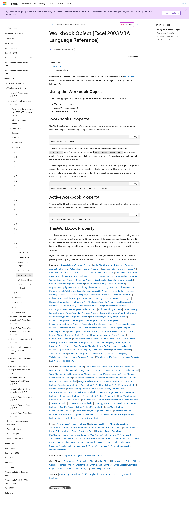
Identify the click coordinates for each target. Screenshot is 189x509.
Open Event (117, 431)
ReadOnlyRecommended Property (83, 331)
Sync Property (80, 346)
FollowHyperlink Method (60, 377)
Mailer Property (89, 309)
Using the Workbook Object (168, 29)
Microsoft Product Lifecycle (76, 11)
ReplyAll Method (107, 395)
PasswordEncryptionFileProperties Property (69, 316)
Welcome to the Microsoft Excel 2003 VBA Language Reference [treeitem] (22, 112)
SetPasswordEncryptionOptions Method (92, 410)
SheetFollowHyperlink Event (90, 442)
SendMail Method (94, 407)
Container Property (84, 279)
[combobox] (18, 28)
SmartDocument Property (102, 342)
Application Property (58, 268)
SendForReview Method (71, 407)
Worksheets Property (117, 353)
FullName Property (121, 294)
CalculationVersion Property (99, 272)
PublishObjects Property (120, 327)
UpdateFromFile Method (86, 414)
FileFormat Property (100, 294)
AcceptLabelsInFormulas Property (76, 265)
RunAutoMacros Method (110, 399)
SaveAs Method (57, 403)
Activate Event (63, 423)
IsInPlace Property (88, 305)
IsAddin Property (68, 305)
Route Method (88, 399)
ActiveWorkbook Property (167, 36)
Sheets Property (107, 338)
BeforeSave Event (114, 427)
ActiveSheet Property (123, 265)
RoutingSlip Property (100, 335)
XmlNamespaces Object (101, 468)
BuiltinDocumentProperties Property (65, 272)
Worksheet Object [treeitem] (25, 280)
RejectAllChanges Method (110, 392)
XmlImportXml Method (87, 418)
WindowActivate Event (98, 445)
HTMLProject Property (97, 301)
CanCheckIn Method (67, 370)
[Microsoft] (5, 3)
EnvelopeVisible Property (98, 290)
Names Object (117, 461)
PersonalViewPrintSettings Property (98, 324)
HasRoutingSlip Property (117, 298)
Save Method (131, 399)
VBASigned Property (121, 349)
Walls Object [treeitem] (23, 252)
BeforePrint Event (96, 427)
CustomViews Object (86, 461)
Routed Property (82, 335)
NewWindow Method (112, 381)
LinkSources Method (67, 381)
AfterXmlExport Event (119, 423)
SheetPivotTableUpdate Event (118, 442)
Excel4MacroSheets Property (74, 294)
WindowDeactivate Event (122, 445)
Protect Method (56, 388)
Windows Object (64, 468)
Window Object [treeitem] (24, 270)
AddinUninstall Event (98, 423)
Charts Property (68, 276)
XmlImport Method (66, 418)
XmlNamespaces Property (62, 360)
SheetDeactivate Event (66, 442)
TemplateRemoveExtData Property (103, 346)
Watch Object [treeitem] (23, 257)
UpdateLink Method (108, 414)
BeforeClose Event (79, 427)
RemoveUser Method (69, 395)
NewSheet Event (102, 431)
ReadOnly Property (58, 331)
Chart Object (69, 461)
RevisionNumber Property (61, 335)
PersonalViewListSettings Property (64, 324)
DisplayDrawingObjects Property (64, 287)
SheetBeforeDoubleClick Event (63, 438)
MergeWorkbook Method (89, 381)
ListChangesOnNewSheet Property (65, 309)
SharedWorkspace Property (85, 338)
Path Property (92, 320)
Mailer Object (103, 461)
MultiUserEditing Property (110, 309)
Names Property (56, 312)
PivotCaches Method (67, 384)
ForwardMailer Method (83, 377)
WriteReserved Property (84, 357)
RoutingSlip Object (65, 464)
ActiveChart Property (102, 265)
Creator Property (125, 279)
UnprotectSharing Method (61, 414)
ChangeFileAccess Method (90, 370)
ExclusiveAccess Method (123, 373)
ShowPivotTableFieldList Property (74, 342)
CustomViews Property (95, 283)
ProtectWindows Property (95, 327)
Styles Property (65, 346)
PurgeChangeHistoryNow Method (107, 388)
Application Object (73, 455)
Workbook (57, 66)
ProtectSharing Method (77, 388)
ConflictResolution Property (62, 279)
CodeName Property (88, 276)
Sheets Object (82, 464)
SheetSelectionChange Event (62, 445)
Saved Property (119, 335)
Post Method (86, 384)
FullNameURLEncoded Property (63, 298)
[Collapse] (32, 22)
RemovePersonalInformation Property (118, 331)
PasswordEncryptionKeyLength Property (108, 316)
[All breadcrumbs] (51, 24)
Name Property (130, 309)
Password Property (90, 312)
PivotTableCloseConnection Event (64, 434)
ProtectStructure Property (70, 327)
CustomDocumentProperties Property (66, 283)
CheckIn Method (131, 370)
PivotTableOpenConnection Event (96, 434)
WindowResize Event (58, 449)
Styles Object (120, 464)
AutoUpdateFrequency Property (84, 268)
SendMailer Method (114, 407)
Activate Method (92, 366)
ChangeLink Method (113, 370)
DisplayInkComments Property (95, 287)
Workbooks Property (165, 33)
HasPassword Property (92, 298)
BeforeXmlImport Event (66, 431)
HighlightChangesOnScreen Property (66, 301)
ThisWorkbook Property (166, 39)
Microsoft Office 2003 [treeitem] (14, 33)
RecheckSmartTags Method (61, 392)
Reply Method (89, 395)
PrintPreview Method (124, 384)
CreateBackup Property (105, 279)
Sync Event (82, 445)
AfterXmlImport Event (59, 427)
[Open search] (176, 3)
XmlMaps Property (130, 357)
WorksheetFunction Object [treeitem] (25, 286)
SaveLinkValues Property (60, 338)
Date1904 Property (116, 283)
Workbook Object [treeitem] (25, 275)
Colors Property (106, 276)
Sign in (183, 3)
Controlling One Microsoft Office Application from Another (86, 474)
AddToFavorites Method (112, 366)
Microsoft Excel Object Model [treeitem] (21, 122)
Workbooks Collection (93, 455)
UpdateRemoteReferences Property (75, 349)
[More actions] (137, 24)
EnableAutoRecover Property (72, 290)
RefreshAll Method (86, 392)
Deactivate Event (86, 431)
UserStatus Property (102, 349)
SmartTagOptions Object (101, 464)
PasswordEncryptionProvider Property (66, 320)
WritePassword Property (60, 357)
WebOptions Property (78, 353)
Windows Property (98, 353)
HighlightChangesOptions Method (111, 377)
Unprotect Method (122, 410)
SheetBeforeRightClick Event (91, 438)
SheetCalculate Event (115, 438)
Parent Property (73, 312)
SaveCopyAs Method (103, 403)
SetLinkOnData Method (60, 410)
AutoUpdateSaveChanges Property (118, 268)
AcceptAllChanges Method (72, 366)
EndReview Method (101, 373)
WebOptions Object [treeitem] (23, 264)
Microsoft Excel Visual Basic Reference (72, 24)
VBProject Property (58, 353)
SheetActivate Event (122, 434)
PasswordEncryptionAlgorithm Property (118, 312)
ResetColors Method (69, 399)
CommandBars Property (126, 276)
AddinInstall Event (80, 423)
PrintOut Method (103, 384)
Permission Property (108, 320)
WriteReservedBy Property (108, 357)
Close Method (55, 373)
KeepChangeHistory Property (113, 305)
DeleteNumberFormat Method (77, 373)
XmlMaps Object (81, 468)
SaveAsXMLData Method (79, 403)
